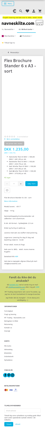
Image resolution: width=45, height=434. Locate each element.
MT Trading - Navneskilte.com (14, 318)
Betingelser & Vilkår (11, 321)
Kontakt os (8, 328)
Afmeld (17, 424)
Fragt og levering (10, 314)
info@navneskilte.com (16, 287)
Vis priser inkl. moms (14, 143)
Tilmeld (8, 424)
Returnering (8, 324)
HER (16, 256)
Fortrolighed (8, 311)
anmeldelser (22, 136)
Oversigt (7, 331)
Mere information (10, 201)
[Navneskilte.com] (22, 22)
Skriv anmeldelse (13, 139)
